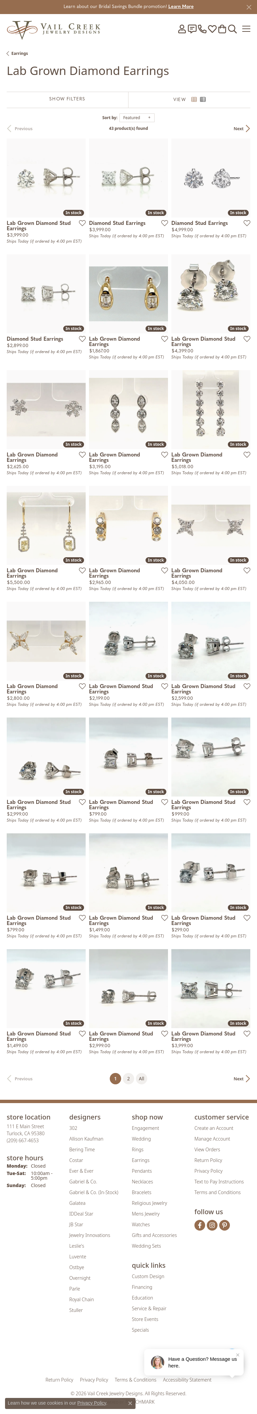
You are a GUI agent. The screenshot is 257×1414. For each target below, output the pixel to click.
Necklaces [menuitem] (142, 1181)
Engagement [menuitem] (145, 1128)
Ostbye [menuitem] (76, 1267)
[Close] (249, 7)
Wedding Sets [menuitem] (146, 1246)
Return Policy (208, 1160)
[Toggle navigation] (246, 28)
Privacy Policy (208, 1171)
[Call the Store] (23, 1140)
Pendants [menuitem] (142, 1171)
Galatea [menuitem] (77, 1203)
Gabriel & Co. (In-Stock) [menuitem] (93, 1192)
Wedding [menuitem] (141, 1139)
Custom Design (148, 1276)
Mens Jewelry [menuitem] (146, 1214)
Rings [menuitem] (138, 1149)
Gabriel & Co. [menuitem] (83, 1181)
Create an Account (213, 1128)
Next (239, 129)
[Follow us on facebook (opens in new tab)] (199, 1225)
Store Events (145, 1319)
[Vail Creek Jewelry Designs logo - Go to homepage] (53, 28)
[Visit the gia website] (92, 1359)
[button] (182, 28)
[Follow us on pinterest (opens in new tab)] (224, 1225)
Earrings (19, 53)
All (141, 1078)
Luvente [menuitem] (77, 1256)
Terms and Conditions (217, 1192)
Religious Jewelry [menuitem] (149, 1203)
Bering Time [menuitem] (82, 1149)
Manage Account (212, 1139)
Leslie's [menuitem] (76, 1246)
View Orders (207, 1149)
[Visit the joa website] (112, 1359)
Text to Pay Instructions (219, 1181)
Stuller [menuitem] (76, 1310)
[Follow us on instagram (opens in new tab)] (212, 1225)
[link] (192, 28)
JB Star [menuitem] (76, 1224)
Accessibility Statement (187, 1380)
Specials (140, 1330)
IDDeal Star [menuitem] (81, 1214)
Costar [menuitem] (76, 1160)
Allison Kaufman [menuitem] (86, 1139)
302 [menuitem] (73, 1128)
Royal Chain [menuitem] (81, 1299)
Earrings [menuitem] (141, 1160)
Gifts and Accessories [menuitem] (154, 1235)
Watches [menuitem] (141, 1224)
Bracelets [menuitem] (141, 1192)
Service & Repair (149, 1308)
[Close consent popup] (130, 1403)
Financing (142, 1287)
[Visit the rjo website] (130, 1359)
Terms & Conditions (135, 1380)
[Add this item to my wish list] (80, 223)
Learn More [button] (181, 6)
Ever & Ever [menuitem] (81, 1171)
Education (142, 1298)
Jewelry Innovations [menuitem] (89, 1235)
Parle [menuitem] (74, 1288)
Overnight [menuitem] (80, 1278)
